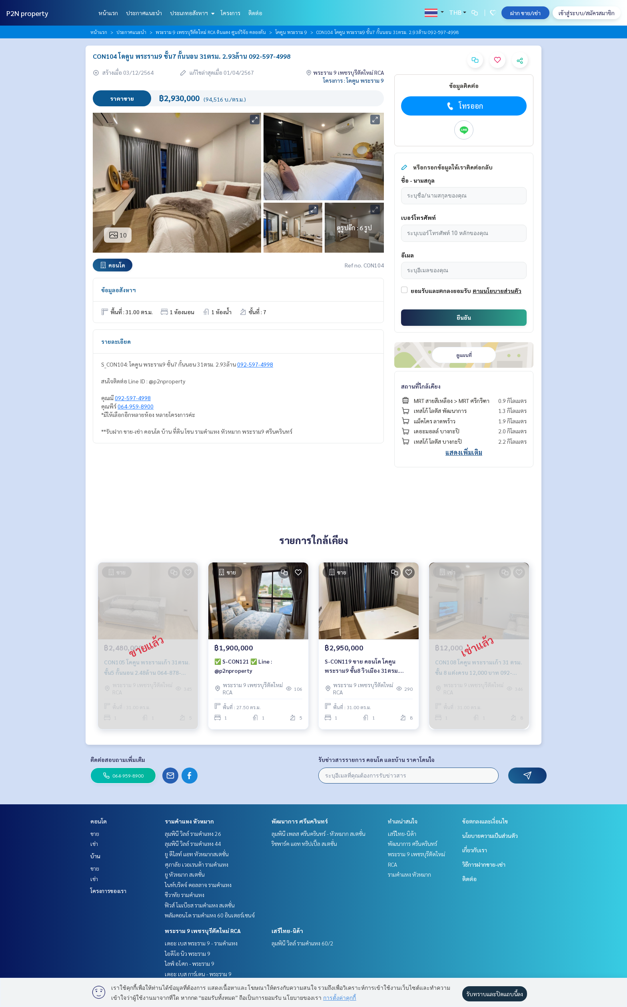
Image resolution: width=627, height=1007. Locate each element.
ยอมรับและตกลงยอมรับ (441, 290)
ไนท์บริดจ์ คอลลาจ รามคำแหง (198, 884)
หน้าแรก (108, 12)
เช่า (94, 843)
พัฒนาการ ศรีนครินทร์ (300, 821)
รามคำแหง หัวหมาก (189, 821)
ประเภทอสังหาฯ (191, 12)
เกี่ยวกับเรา (474, 849)
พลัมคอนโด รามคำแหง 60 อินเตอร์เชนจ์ (210, 915)
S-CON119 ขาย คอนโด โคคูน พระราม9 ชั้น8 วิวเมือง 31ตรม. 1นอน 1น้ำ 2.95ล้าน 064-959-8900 (367, 666)
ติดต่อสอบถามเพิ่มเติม (117, 759)
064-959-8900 (136, 406)
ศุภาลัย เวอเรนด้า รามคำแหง (196, 864)
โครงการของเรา (108, 890)
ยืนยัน (464, 317)
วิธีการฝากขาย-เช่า (483, 864)
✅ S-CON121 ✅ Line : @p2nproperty (243, 666)
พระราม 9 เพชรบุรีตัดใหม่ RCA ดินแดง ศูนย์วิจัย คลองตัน (211, 32)
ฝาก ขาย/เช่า (525, 12)
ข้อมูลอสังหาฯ (118, 289)
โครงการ (230, 12)
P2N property (27, 13)
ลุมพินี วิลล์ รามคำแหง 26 (193, 833)
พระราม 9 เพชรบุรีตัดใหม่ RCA (203, 930)
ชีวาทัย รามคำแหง (184, 894)
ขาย (94, 833)
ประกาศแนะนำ (144, 12)
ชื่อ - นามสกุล (418, 180)
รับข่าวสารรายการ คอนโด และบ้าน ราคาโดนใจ (376, 759)
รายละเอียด (116, 341)
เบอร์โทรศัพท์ (418, 217)
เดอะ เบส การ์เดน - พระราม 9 (198, 973)
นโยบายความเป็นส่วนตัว (490, 835)
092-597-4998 (255, 364)
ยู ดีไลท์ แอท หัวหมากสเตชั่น (197, 853)
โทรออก (464, 106)
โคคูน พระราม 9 (291, 32)
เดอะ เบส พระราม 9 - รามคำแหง (201, 943)
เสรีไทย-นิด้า (287, 930)
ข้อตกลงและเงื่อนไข (485, 821)
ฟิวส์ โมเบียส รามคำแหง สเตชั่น (200, 905)
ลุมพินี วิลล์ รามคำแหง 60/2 (302, 943)
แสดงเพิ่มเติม (463, 452)
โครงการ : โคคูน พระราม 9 (353, 80)
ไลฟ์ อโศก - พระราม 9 (189, 963)
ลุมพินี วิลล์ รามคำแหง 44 (193, 843)
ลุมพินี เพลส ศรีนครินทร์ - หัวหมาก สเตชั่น (318, 833)
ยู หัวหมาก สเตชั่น (185, 874)
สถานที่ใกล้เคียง (421, 386)
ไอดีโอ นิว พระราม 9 (187, 953)
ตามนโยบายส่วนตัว (497, 290)
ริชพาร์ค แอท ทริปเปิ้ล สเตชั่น (304, 843)
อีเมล (407, 255)
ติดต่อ (255, 12)
